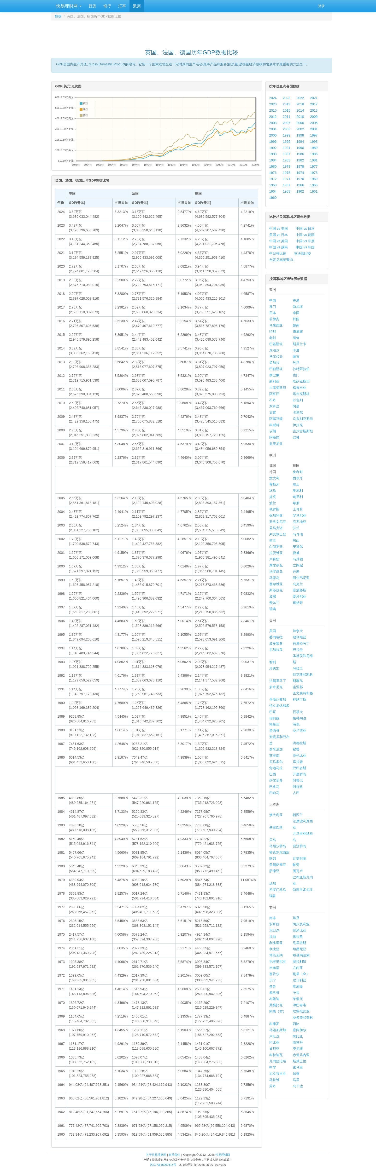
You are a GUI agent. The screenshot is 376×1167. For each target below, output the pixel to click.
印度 (296, 350)
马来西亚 (276, 325)
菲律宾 (274, 319)
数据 (137, 6)
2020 (273, 104)
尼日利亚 (299, 980)
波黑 (272, 596)
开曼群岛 (299, 774)
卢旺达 (274, 1036)
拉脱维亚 (276, 553)
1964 (273, 191)
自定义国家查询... (282, 260)
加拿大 (298, 631)
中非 (272, 1067)
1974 (300, 173)
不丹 (272, 400)
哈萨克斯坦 (301, 381)
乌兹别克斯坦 (303, 419)
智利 (272, 662)
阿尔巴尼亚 (301, 578)
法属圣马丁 (277, 681)
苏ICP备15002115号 (163, 1165)
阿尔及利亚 (301, 924)
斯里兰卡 (299, 344)
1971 (286, 179)
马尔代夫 (276, 356)
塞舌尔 (274, 974)
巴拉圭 (298, 650)
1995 (286, 141)
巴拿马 (274, 787)
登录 (321, 6)
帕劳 (296, 865)
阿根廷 (298, 787)
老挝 (272, 338)
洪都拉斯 (299, 743)
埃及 (296, 918)
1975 (286, 173)
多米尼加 (276, 749)
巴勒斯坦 (276, 369)
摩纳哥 (298, 603)
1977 (313, 166)
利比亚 (274, 949)
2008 (273, 123)
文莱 (272, 412)
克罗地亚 (299, 522)
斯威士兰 (299, 1061)
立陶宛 (298, 565)
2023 (286, 98)
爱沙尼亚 (299, 596)
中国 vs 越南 (278, 247)
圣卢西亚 (299, 730)
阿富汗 (274, 394)
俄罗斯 (274, 509)
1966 (300, 185)
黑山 (296, 540)
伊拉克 (298, 425)
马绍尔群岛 (277, 846)
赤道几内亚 (301, 1055)
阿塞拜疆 (276, 419)
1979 (286, 166)
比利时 (298, 472)
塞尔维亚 (276, 584)
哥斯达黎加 (277, 699)
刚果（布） (277, 1011)
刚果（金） (301, 974)
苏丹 (272, 1086)
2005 (313, 123)
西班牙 (298, 478)
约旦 (296, 363)
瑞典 (272, 609)
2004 (273, 129)
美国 (272, 631)
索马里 (298, 1067)
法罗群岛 (276, 571)
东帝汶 (274, 406)
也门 (296, 375)
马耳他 (298, 534)
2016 (273, 110)
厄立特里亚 (277, 1073)
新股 (92, 6)
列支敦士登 (277, 534)
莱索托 (298, 999)
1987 (286, 154)
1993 (313, 141)
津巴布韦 (299, 1005)
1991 (286, 148)
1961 (313, 191)
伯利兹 (274, 718)
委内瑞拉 (276, 637)
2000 (273, 135)
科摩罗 (274, 1024)
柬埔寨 (298, 331)
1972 (273, 179)
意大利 (274, 478)
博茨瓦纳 (276, 955)
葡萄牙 (274, 484)
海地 (296, 724)
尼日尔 (274, 930)
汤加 (272, 883)
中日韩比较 (277, 253)
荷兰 (272, 540)
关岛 (272, 840)
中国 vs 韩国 (305, 247)
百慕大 (298, 712)
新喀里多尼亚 (303, 890)
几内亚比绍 (277, 1061)
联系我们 (174, 1154)
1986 (300, 154)
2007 (286, 123)
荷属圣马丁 (301, 643)
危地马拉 (276, 768)
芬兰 (296, 528)
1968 (273, 185)
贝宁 (272, 980)
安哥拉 (274, 924)
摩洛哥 (274, 993)
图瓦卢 (298, 871)
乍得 (296, 993)
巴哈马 (274, 793)
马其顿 (298, 559)
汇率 (122, 6)
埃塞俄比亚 (301, 1011)
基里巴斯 (276, 827)
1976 (273, 173)
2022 (300, 98)
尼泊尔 (274, 350)
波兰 (272, 503)
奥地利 (298, 490)
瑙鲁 (272, 896)
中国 (272, 300)
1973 (313, 173)
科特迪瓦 (276, 1055)
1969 (313, 179)
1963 (286, 191)
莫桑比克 (276, 1005)
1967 (286, 185)
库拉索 (298, 762)
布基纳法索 (301, 955)
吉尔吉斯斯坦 (303, 431)
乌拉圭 (298, 668)
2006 (300, 123)
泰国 (296, 313)
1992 (273, 148)
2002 (300, 129)
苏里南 (274, 755)
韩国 (296, 319)
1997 (313, 135)
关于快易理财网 (156, 1154)
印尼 (272, 331)
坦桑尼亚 (299, 949)
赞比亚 (298, 1036)
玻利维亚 (299, 637)
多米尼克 (276, 687)
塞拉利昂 (299, 961)
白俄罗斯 (276, 547)
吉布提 (274, 968)
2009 (313, 117)
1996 (273, 141)
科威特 (274, 425)
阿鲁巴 (298, 780)
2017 (313, 104)
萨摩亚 (274, 871)
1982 (300, 160)
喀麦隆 (298, 986)
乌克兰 (298, 584)
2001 (313, 129)
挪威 (296, 553)
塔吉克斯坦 (301, 394)
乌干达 (298, 1086)
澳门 (272, 307)
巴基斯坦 (276, 344)
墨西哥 (274, 730)
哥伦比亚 (299, 755)
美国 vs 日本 (278, 235)
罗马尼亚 (299, 515)
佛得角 (298, 936)
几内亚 (298, 968)
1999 (286, 135)
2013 (313, 110)
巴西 (272, 774)
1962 (300, 191)
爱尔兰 (274, 603)
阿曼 (296, 406)
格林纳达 (299, 718)
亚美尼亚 (276, 444)
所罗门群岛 (277, 890)
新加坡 (298, 307)
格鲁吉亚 (299, 387)
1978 (300, 166)
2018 (300, 104)
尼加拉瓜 (276, 650)
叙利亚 (274, 381)
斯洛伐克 (276, 590)
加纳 (272, 936)
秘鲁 (296, 749)
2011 (286, 117)
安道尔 (298, 547)
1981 (313, 160)
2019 (286, 104)
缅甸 (296, 338)
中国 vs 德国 (305, 235)
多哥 (272, 986)
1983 (286, 160)
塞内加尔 (299, 1030)
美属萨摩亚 (277, 865)
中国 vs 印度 (305, 241)
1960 (273, 198)
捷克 (272, 497)
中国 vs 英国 (278, 241)
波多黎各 (276, 643)
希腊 (296, 503)
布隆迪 (274, 999)
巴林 (296, 437)
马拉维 (274, 1080)
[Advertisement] (191, 32)
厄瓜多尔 (276, 762)
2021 (313, 98)
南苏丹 (298, 1042)
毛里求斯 (299, 943)
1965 (313, 185)
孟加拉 (274, 363)
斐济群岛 (299, 846)
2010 (300, 117)
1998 (300, 135)
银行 (107, 6)
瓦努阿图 (299, 858)
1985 (313, 154)
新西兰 (298, 815)
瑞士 (296, 484)
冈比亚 (274, 1042)
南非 (272, 918)
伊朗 (272, 431)
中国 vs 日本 (305, 228)
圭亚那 (298, 687)
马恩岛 (274, 578)
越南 (296, 325)
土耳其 (298, 509)
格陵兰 (274, 724)
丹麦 (296, 571)
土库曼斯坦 (277, 387)
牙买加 (274, 668)
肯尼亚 (274, 1049)
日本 (272, 313)
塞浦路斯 (299, 590)
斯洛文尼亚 (277, 522)
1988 (273, 154)
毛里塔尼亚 (277, 961)
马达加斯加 (277, 1030)
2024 (273, 98)
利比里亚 (276, 943)
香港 (296, 300)
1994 (300, 141)
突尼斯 (298, 1049)
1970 (300, 179)
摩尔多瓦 (276, 565)
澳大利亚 (276, 815)
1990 (300, 148)
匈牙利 (298, 497)
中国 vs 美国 (278, 228)
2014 (300, 110)
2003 (286, 129)
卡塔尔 (298, 412)
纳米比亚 (299, 930)
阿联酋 (274, 437)
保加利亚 (276, 515)
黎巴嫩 (274, 375)
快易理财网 (68, 6)
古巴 (296, 793)
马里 (296, 1080)
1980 (273, 166)
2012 (273, 117)
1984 (273, 160)
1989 (313, 148)
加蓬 (296, 1073)
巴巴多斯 (299, 768)
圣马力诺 (276, 528)
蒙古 (296, 356)
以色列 (298, 400)
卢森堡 (274, 559)
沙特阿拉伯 (301, 369)
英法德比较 (302, 253)
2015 (286, 110)
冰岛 (272, 490)
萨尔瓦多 (276, 780)
